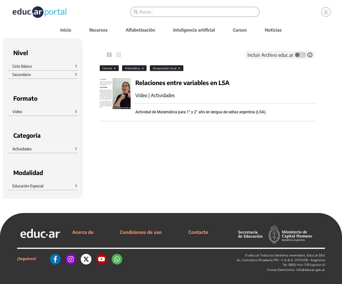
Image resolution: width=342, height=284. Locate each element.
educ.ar (253, 255)
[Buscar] (199, 12)
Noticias (273, 30)
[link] (326, 12)
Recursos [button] (98, 30)
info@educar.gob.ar (310, 270)
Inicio (65, 30)
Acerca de (83, 232)
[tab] (109, 54)
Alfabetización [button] (140, 30)
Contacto (198, 232)
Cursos (240, 30)
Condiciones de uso (141, 232)
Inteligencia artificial (194, 30)
